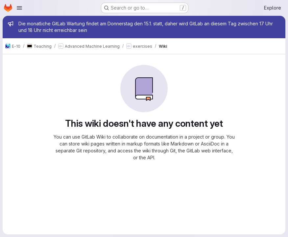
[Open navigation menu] (19, 8)
